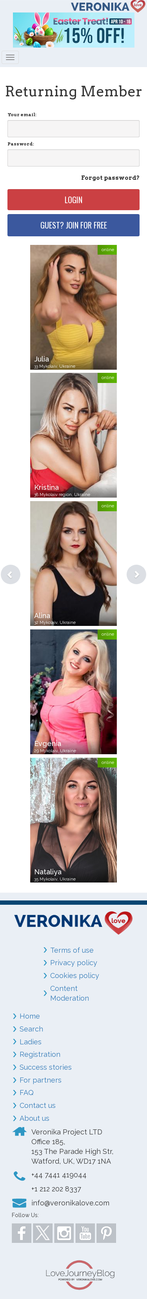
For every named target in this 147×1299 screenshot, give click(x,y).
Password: (20, 144)
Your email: (21, 114)
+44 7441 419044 (59, 1175)
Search (31, 1029)
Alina (42, 615)
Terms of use (72, 950)
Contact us (38, 1105)
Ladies (31, 1042)
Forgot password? (110, 177)
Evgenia (47, 743)
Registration (40, 1054)
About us (34, 1118)
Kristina (46, 487)
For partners (41, 1080)
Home (30, 1016)
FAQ (27, 1092)
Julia (41, 359)
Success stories (46, 1067)
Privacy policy (73, 963)
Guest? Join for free (73, 225)
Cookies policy (74, 975)
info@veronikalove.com (70, 1203)
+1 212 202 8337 (56, 1189)
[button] (4, 564)
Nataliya (48, 872)
